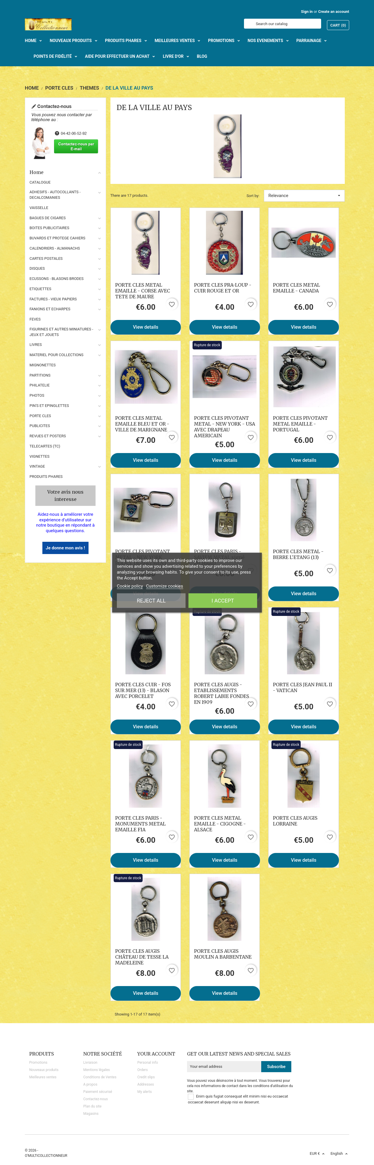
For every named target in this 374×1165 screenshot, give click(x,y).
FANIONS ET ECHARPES (50, 309)
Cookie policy (130, 585)
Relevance (304, 195)
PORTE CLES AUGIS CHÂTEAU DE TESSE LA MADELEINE (142, 957)
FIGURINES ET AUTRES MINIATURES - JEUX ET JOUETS (61, 332)
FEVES (35, 319)
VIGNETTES (39, 456)
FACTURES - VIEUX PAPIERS (53, 299)
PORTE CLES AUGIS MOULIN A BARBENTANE (223, 954)
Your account (156, 1054)
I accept (223, 600)
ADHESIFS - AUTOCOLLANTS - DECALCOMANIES (55, 195)
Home (65, 172)
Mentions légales (96, 1070)
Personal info (147, 1062)
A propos (90, 1084)
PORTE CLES (40, 416)
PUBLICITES (40, 426)
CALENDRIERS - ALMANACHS (55, 248)
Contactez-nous (95, 1099)
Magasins (90, 1114)
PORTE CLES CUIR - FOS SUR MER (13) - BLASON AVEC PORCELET (143, 690)
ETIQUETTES (40, 289)
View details (145, 327)
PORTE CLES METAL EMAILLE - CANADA (296, 288)
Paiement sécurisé (97, 1092)
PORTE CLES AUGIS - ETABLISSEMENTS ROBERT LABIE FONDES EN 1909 (221, 693)
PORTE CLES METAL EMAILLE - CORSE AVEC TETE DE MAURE (142, 290)
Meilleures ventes (42, 1077)
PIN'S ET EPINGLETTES (49, 405)
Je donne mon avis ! (65, 548)
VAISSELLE (39, 208)
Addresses (145, 1084)
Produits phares (46, 476)
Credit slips (146, 1077)
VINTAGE (37, 466)
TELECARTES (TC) (45, 446)
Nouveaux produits (43, 1070)
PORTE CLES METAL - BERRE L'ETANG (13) (298, 554)
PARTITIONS (40, 375)
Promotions (38, 1062)
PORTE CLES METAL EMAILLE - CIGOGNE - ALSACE (220, 824)
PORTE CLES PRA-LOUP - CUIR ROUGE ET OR (222, 288)
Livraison (90, 1062)
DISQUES (37, 268)
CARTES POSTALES (46, 258)
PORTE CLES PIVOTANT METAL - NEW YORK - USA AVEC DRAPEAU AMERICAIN (224, 426)
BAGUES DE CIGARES (48, 218)
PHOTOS (37, 395)
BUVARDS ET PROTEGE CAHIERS (57, 238)
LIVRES (36, 344)
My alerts (144, 1092)
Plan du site (92, 1106)
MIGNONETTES (43, 365)
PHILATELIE (40, 385)
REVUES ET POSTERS (48, 436)
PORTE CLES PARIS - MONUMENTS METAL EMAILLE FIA (140, 824)
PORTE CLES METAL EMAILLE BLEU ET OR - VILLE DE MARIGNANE (142, 424)
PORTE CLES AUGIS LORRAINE (295, 821)
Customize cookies (164, 585)
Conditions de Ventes (99, 1077)
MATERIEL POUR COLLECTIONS (57, 355)
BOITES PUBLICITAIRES (49, 228)
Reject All (151, 600)
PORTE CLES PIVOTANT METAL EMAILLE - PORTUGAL (300, 424)
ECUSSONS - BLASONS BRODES (57, 278)
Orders (142, 1070)
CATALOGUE (40, 182)
